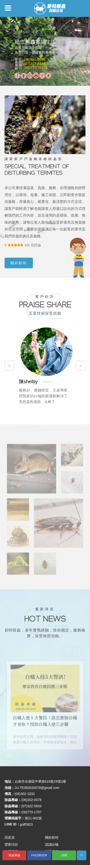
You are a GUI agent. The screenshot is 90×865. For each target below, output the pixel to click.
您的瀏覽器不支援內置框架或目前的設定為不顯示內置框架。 (45, 432)
